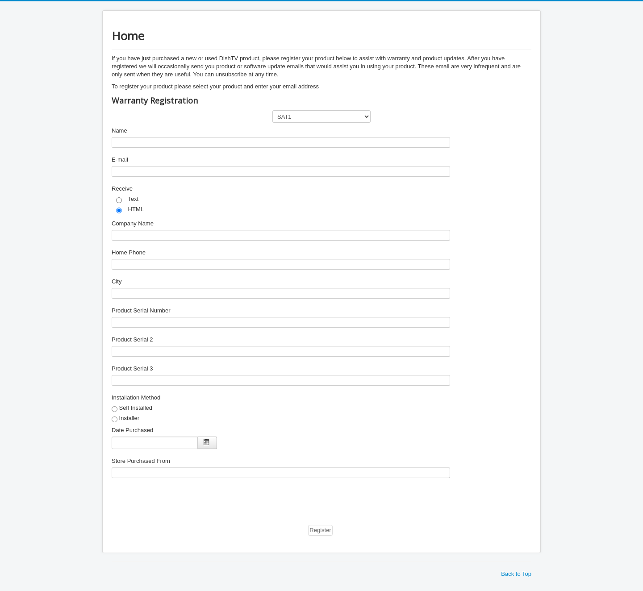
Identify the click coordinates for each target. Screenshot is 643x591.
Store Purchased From (141, 461)
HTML (130, 209)
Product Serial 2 (132, 339)
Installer (125, 418)
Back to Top (516, 573)
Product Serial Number (141, 310)
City (116, 281)
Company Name (133, 223)
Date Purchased (132, 430)
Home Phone (129, 252)
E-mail (120, 159)
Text (127, 199)
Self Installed (132, 408)
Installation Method (136, 397)
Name (119, 130)
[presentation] (179, 503)
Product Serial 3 (132, 368)
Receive (122, 188)
